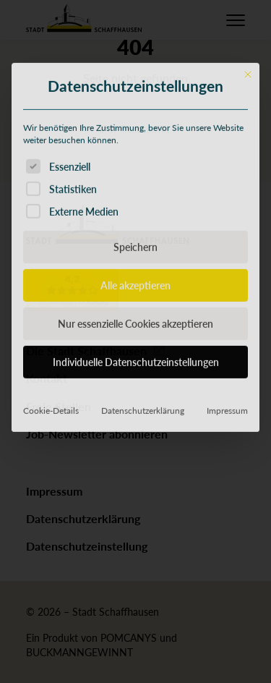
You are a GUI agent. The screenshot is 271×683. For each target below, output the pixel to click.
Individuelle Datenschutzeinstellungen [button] (136, 467)
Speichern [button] (135, 352)
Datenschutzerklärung (142, 515)
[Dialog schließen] (247, 179)
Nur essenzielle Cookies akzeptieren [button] (135, 429)
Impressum (227, 515)
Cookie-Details (51, 515)
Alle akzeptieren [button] (135, 390)
